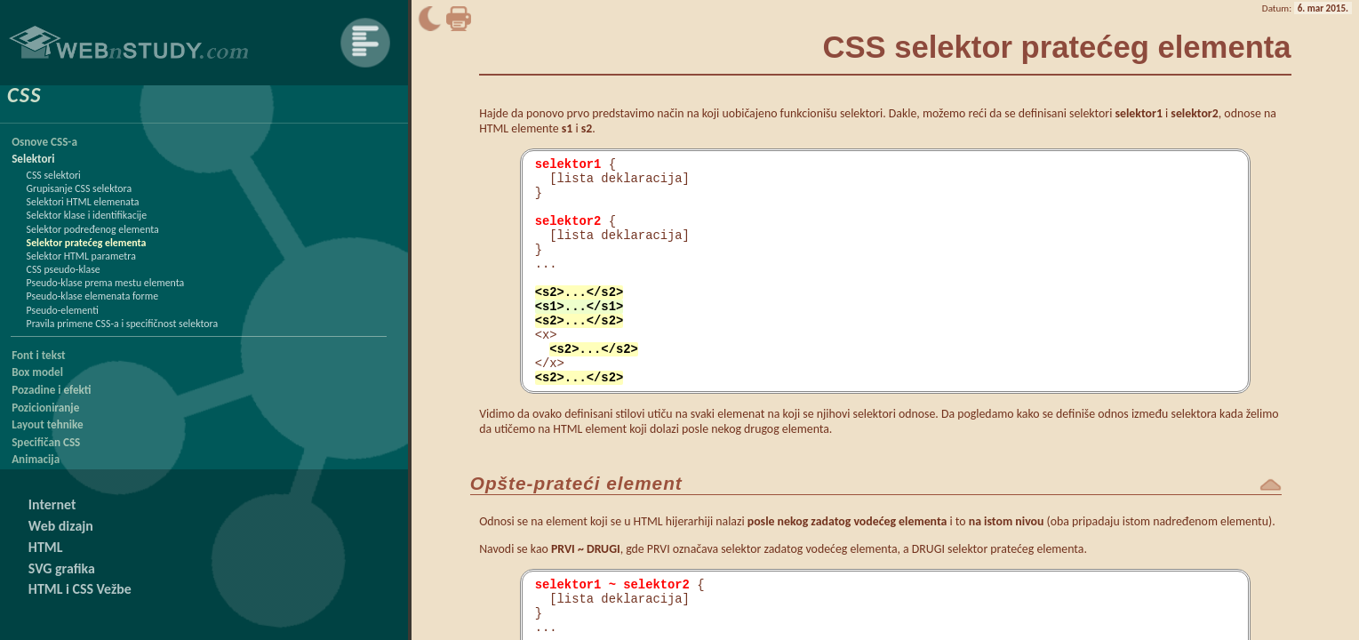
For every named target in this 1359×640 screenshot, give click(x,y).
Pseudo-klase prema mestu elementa (106, 282)
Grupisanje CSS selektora (79, 188)
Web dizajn (60, 525)
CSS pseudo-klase (63, 269)
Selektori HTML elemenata (83, 202)
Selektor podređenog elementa (93, 229)
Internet (52, 504)
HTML (45, 547)
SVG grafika (61, 568)
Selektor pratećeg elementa (87, 242)
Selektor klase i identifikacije (87, 215)
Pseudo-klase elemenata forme (92, 296)
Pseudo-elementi (63, 310)
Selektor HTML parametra (81, 256)
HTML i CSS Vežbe (80, 588)
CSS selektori (54, 175)
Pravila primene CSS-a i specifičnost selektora (123, 323)
